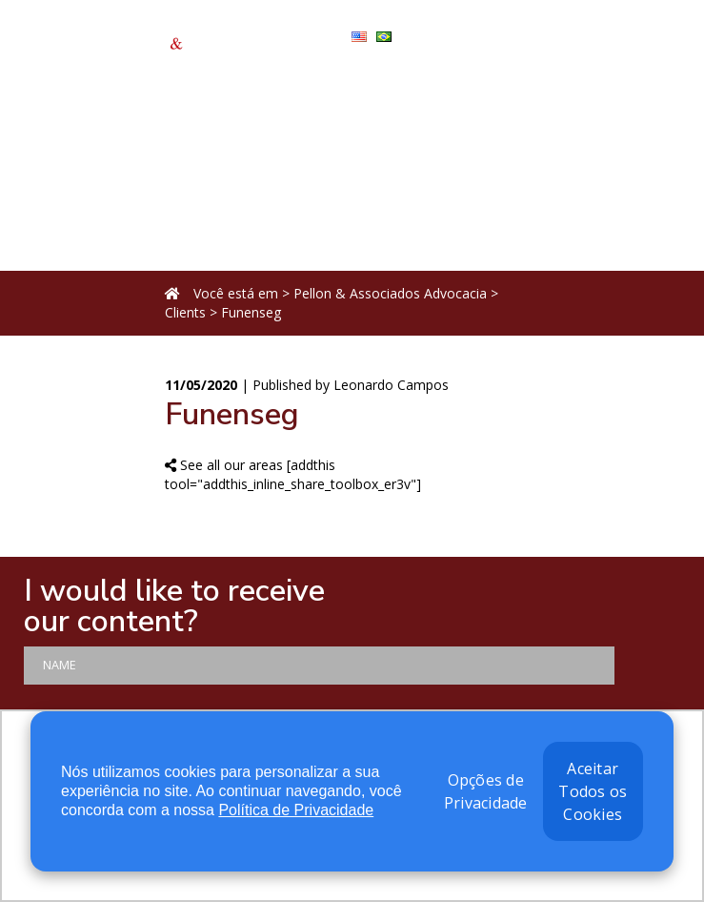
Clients (185, 312)
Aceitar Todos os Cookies (592, 791)
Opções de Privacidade (486, 791)
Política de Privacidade (295, 810)
